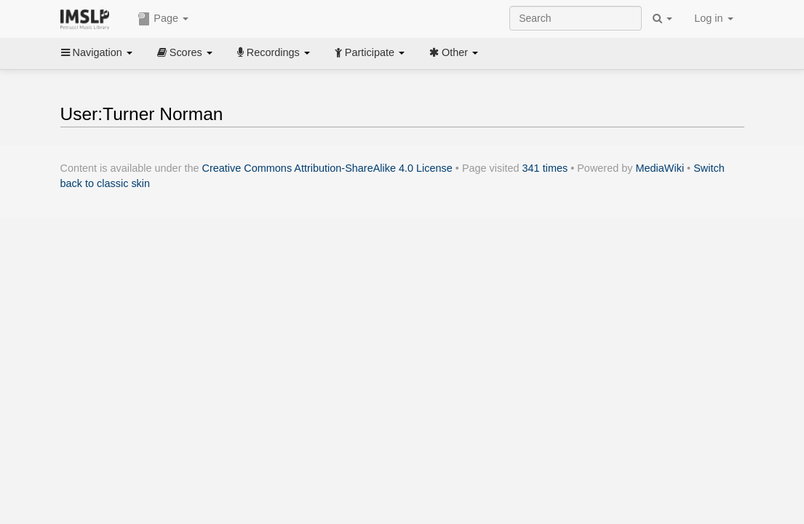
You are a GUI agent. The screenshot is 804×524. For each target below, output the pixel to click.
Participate (370, 52)
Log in (713, 18)
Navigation (96, 52)
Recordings (273, 52)
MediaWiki (660, 168)
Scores (184, 52)
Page (163, 18)
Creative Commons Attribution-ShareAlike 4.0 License (327, 168)
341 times (545, 168)
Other (453, 52)
